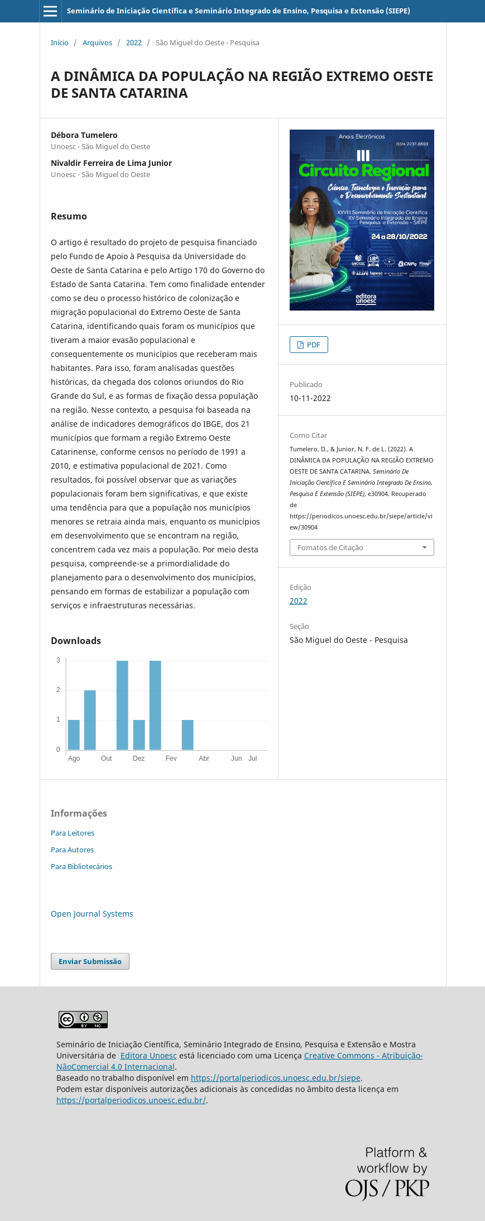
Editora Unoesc (149, 1055)
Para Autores (72, 850)
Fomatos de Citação (330, 547)
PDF (312, 345)
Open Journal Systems (92, 913)
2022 (134, 42)
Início (60, 42)
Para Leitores (72, 833)
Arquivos (97, 42)
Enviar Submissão (90, 961)
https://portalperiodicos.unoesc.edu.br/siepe (276, 1077)
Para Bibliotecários (81, 866)
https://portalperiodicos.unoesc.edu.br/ (131, 1100)
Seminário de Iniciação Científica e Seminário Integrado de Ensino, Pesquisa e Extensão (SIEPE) (238, 11)
